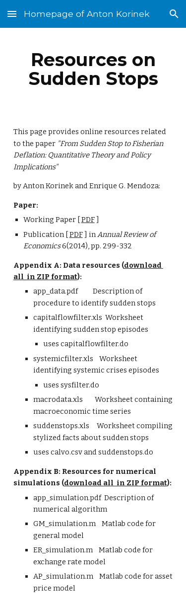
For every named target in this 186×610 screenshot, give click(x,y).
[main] (93, 69)
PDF (88, 219)
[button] (12, 13)
